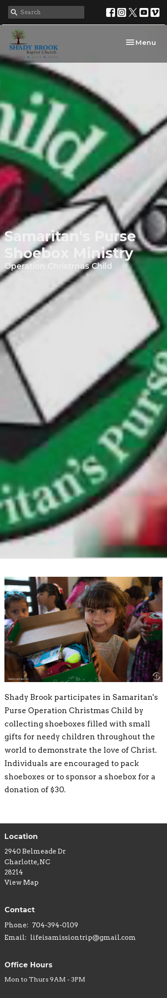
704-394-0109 (55, 925)
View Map (21, 882)
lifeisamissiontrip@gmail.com (83, 938)
